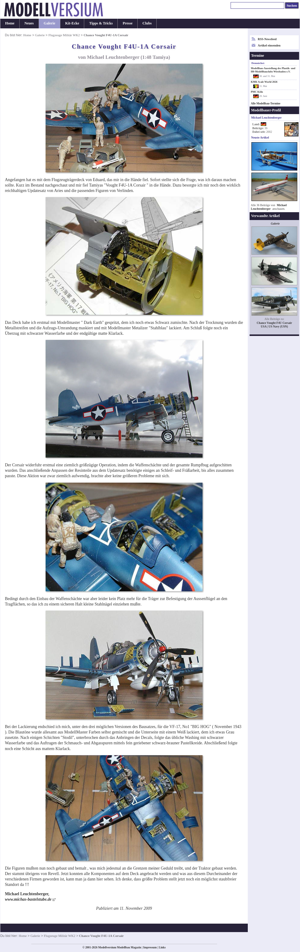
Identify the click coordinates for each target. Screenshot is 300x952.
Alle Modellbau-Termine (265, 103)
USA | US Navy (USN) (274, 326)
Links (162, 947)
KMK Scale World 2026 (264, 81)
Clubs (147, 23)
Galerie (49, 23)
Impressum (150, 947)
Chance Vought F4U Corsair (274, 322)
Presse (127, 23)
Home (9, 23)
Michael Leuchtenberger (269, 207)
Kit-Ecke (72, 23)
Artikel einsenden (269, 45)
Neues (29, 23)
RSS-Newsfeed (267, 39)
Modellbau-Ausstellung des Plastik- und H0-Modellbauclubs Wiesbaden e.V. (273, 70)
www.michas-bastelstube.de (28, 899)
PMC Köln (257, 91)
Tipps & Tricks (101, 23)
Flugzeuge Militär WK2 (64, 35)
